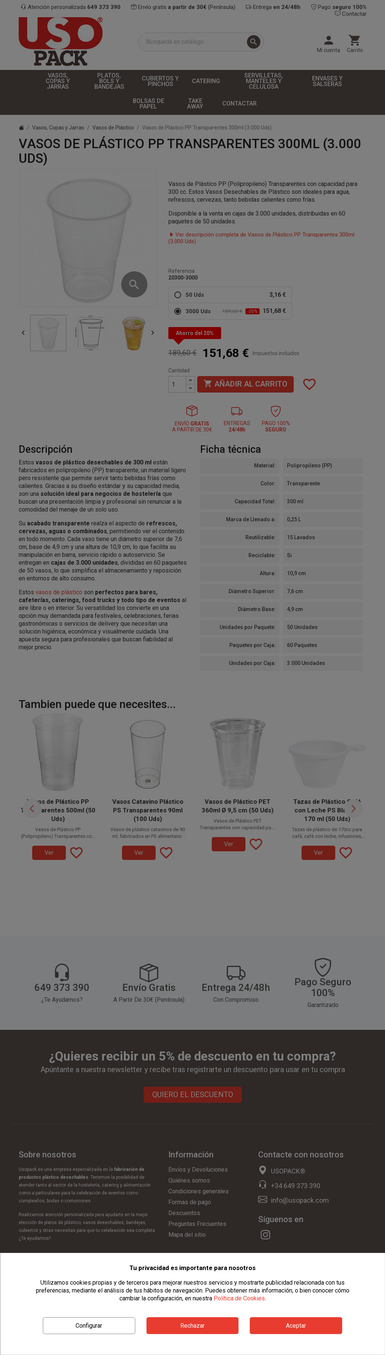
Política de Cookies (239, 1298)
